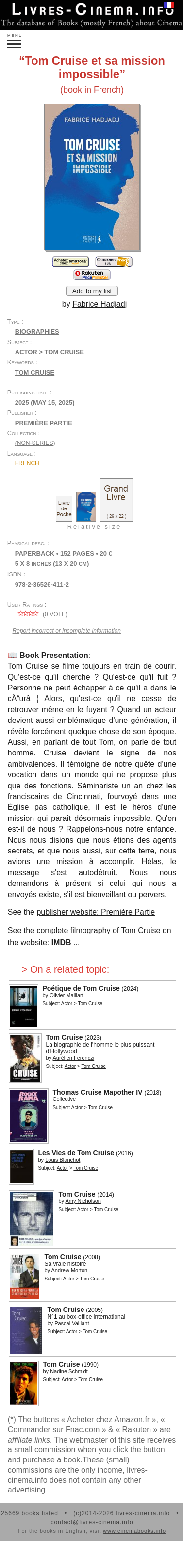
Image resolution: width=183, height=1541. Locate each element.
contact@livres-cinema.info (91, 1522)
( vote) (41, 614)
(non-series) (35, 443)
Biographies (37, 331)
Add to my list (92, 291)
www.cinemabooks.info (134, 1531)
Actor (26, 352)
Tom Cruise (34, 372)
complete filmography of (77, 930)
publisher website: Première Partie (95, 912)
